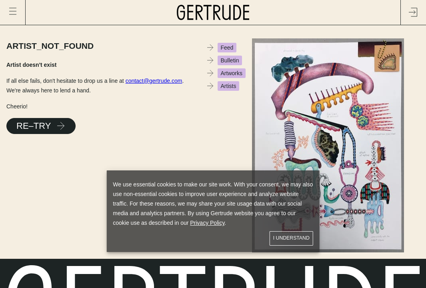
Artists (228, 86)
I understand (291, 238)
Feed (227, 47)
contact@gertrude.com (154, 81)
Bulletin (230, 60)
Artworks (231, 73)
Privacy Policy (207, 223)
